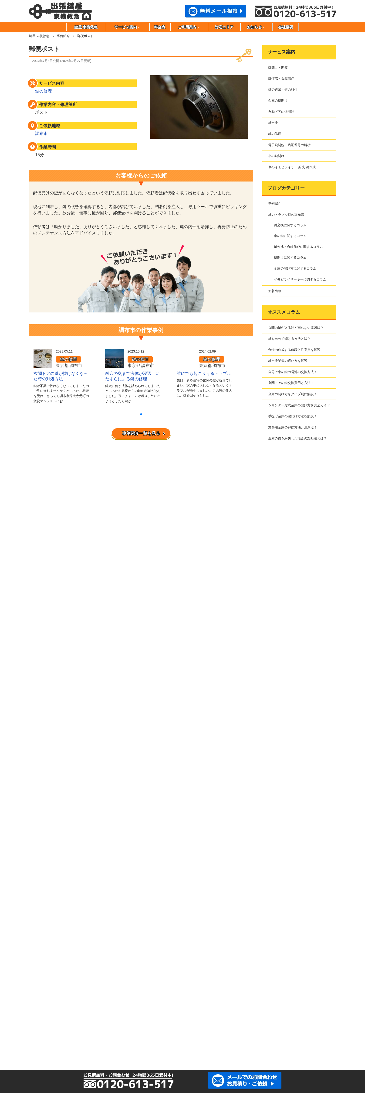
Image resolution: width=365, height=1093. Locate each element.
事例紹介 (63, 36)
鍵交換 (273, 122)
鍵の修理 (43, 91)
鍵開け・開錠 (278, 67)
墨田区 (64, 1032)
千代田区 (190, 1032)
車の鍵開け (276, 156)
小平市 (253, 1025)
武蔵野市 (85, 1040)
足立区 (43, 1025)
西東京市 (252, 1032)
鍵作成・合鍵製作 (281, 78)
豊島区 (211, 1032)
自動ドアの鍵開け (281, 111)
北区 (190, 1025)
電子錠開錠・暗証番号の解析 (289, 145)
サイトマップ (47, 867)
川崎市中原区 (231, 1040)
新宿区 (315, 1025)
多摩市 (148, 1032)
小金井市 (231, 1025)
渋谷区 (295, 1025)
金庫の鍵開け (278, 100)
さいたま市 (274, 1040)
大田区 (148, 1025)
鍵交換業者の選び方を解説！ (289, 361)
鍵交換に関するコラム (290, 225)
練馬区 (274, 1032)
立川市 (127, 1032)
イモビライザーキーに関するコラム (300, 279)
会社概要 (285, 27)
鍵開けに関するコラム (290, 257)
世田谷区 (85, 1032)
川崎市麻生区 (127, 1040)
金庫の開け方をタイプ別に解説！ (292, 394)
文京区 (315, 1032)
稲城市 (106, 1025)
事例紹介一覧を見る (141, 433)
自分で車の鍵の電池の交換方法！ (292, 372)
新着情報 (274, 291)
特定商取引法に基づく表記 (56, 861)
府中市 (295, 1032)
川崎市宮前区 (252, 1040)
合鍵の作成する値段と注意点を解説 (294, 350)
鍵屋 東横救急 (86, 27)
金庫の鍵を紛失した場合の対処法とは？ (297, 438)
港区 (64, 1040)
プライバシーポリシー (53, 854)
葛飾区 (169, 1025)
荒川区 (64, 1025)
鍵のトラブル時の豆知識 (286, 214)
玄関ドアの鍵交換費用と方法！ (291, 383)
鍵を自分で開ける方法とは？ (289, 338)
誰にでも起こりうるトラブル (204, 373)
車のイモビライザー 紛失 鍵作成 (292, 167)
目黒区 (106, 1040)
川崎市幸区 (169, 1040)
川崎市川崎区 (148, 1040)
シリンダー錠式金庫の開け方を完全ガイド (299, 405)
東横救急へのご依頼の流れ (56, 908)
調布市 (41, 133)
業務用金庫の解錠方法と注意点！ (292, 427)
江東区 (211, 1025)
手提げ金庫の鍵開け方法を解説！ (292, 416)
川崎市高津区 (190, 1040)
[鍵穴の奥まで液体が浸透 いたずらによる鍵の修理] (114, 364)
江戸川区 (127, 1025)
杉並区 (43, 1032)
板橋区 (85, 1025)
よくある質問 (47, 914)
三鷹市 (43, 1040)
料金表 (159, 27)
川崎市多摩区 (211, 1040)
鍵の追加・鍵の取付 (282, 89)
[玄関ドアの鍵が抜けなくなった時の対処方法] (43, 364)
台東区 (106, 1032)
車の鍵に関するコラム (290, 236)
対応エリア (224, 27)
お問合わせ (45, 874)
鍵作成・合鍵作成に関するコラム (298, 247)
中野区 (232, 1032)
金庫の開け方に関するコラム (295, 268)
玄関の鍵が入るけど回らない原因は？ (296, 327)
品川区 (274, 1025)
